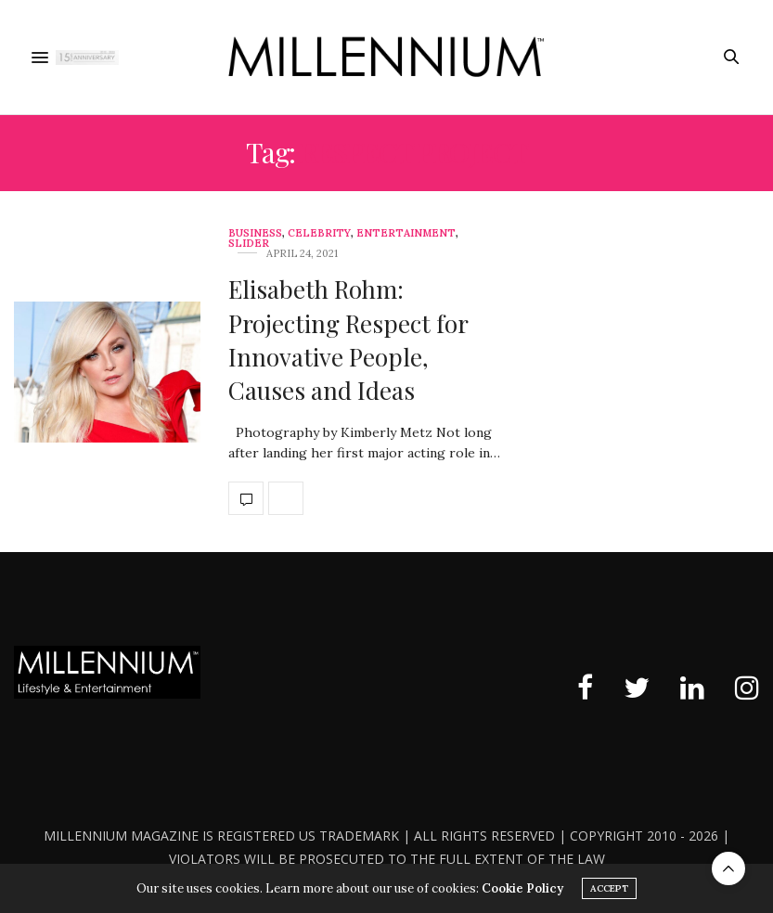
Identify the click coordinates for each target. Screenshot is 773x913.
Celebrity (319, 233)
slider (248, 243)
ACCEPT (609, 888)
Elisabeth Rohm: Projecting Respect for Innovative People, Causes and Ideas (348, 339)
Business (255, 233)
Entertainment (406, 233)
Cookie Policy (522, 888)
